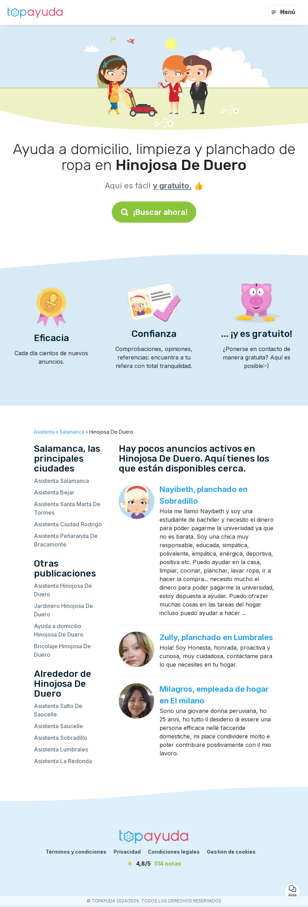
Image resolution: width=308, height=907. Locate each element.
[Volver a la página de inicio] (35, 12)
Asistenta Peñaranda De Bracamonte (66, 540)
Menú (283, 12)
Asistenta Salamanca (61, 480)
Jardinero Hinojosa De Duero (63, 610)
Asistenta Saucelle (58, 726)
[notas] (154, 863)
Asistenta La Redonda (63, 761)
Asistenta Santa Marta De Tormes (67, 508)
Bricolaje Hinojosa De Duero (62, 650)
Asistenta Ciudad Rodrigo (68, 524)
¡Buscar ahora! (154, 212)
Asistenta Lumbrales (61, 749)
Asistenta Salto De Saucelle (58, 710)
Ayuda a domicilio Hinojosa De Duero (58, 630)
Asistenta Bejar (54, 492)
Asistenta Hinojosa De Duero (63, 590)
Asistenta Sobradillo (60, 737)
